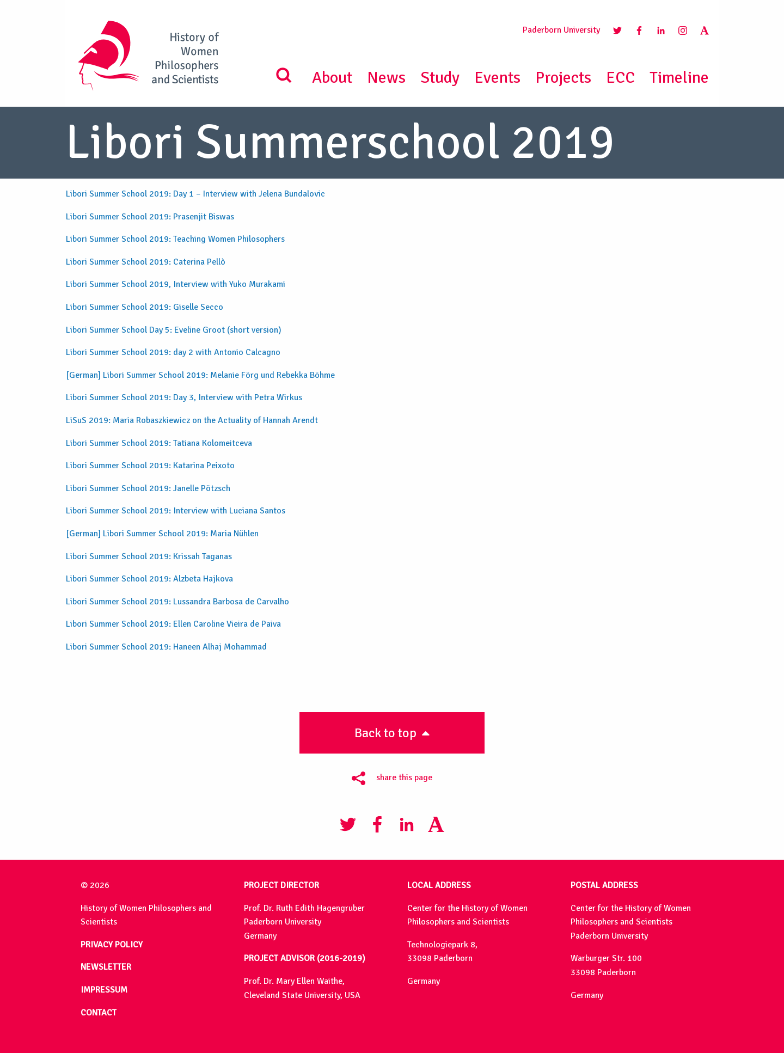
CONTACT (99, 1012)
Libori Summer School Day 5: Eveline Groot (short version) (173, 330)
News (386, 78)
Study (440, 78)
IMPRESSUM (104, 989)
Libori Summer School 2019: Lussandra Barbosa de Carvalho (177, 601)
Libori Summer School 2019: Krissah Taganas (149, 556)
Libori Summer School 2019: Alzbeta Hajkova (149, 578)
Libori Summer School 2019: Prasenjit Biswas (150, 216)
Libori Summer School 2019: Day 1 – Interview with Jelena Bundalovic (195, 193)
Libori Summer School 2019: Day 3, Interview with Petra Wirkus (184, 397)
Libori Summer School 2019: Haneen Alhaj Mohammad (166, 646)
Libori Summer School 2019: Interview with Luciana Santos (175, 510)
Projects (563, 78)
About (332, 78)
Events (497, 78)
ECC (620, 78)
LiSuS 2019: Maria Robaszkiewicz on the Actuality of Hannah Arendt (192, 420)
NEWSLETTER (106, 967)
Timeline (679, 78)
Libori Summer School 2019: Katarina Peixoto (150, 465)
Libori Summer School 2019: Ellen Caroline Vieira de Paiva (173, 624)
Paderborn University (561, 30)
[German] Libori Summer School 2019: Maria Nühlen (162, 533)
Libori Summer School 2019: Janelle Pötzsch (148, 488)
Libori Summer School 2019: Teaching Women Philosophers (175, 239)
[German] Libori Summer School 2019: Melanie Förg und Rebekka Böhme (200, 375)
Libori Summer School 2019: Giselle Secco (144, 307)
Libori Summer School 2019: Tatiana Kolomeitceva (159, 443)
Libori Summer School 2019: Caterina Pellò (145, 261)
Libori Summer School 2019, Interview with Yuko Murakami (175, 284)
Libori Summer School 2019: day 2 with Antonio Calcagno (173, 352)
